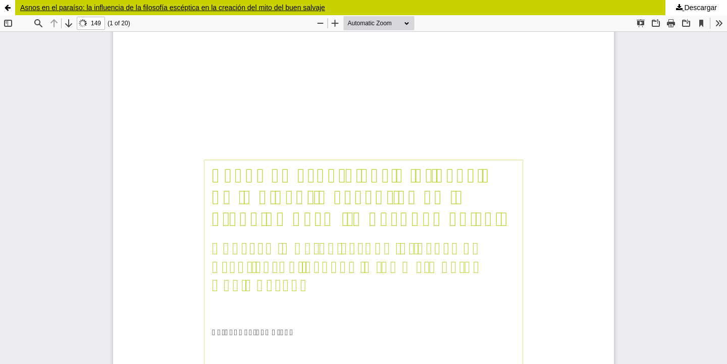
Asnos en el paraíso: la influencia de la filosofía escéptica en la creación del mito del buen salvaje (172, 8)
